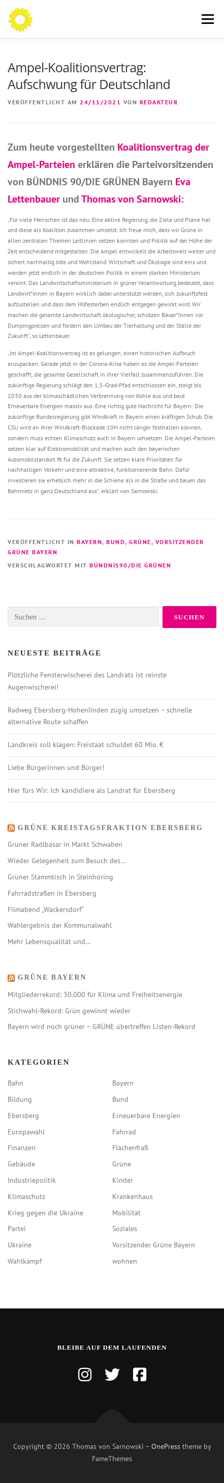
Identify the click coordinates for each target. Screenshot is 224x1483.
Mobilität (126, 1212)
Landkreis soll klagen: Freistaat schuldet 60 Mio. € (86, 744)
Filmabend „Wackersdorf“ (46, 909)
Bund (115, 542)
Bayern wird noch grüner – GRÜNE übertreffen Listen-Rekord (102, 1026)
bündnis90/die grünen (130, 565)
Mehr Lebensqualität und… (49, 941)
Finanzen (22, 1147)
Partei (17, 1228)
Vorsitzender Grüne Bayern (153, 1244)
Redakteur (159, 102)
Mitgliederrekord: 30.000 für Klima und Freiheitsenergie (95, 994)
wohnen (124, 1261)
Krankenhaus (132, 1196)
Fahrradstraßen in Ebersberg (52, 893)
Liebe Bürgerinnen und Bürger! (56, 767)
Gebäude (21, 1163)
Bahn (15, 1083)
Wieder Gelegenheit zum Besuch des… (67, 860)
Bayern (89, 542)
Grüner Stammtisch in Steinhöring (60, 876)
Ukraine (19, 1244)
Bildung (20, 1099)
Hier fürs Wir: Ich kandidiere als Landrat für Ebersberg (91, 790)
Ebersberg (23, 1115)
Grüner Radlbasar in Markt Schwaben (65, 844)
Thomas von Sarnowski (131, 199)
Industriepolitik (32, 1180)
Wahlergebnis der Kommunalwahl (60, 925)
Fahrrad (124, 1131)
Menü (206, 19)
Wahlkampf (25, 1261)
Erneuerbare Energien (146, 1115)
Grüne (140, 542)
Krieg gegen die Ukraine (45, 1212)
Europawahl (26, 1131)
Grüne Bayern (52, 977)
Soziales (124, 1228)
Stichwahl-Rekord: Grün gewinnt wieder (69, 1010)
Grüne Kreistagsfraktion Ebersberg (110, 828)
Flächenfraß (130, 1147)
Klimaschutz (26, 1196)
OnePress (165, 1446)
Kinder (122, 1180)
